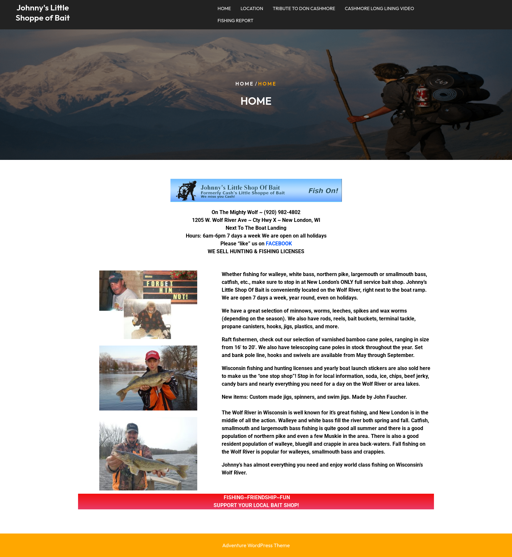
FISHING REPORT (235, 20)
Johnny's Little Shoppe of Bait (43, 12)
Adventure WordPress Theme (256, 545)
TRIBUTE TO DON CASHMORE (304, 8)
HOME (224, 8)
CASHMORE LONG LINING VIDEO (379, 8)
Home (244, 84)
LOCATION (252, 8)
